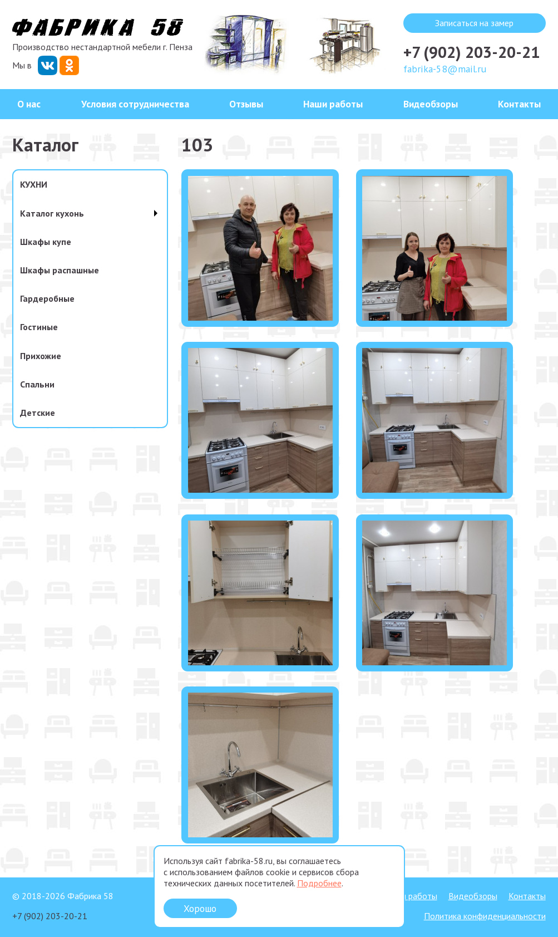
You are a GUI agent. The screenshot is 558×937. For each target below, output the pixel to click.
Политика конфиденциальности (485, 915)
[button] (260, 317)
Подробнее (319, 883)
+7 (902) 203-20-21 (471, 52)
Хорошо (200, 908)
